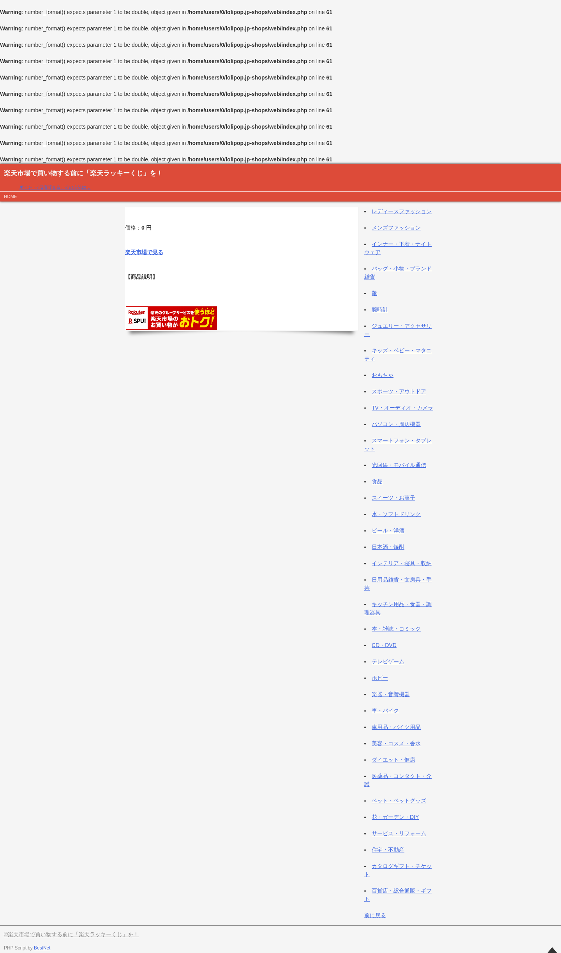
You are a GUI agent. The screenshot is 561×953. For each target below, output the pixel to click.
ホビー (380, 678)
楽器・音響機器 (391, 694)
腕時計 (380, 309)
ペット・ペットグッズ (399, 800)
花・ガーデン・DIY (395, 817)
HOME (10, 196)
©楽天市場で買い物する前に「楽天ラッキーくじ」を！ (71, 934)
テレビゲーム (388, 661)
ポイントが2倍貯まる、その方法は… (54, 187)
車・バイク (385, 710)
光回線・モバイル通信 (399, 465)
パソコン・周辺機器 (396, 424)
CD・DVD (384, 645)
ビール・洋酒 (388, 530)
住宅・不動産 (388, 850)
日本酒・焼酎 (388, 547)
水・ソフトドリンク (396, 514)
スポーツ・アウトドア (399, 391)
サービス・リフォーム (399, 833)
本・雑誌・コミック (396, 629)
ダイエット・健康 (393, 760)
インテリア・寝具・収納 (402, 563)
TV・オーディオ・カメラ (402, 408)
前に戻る (375, 915)
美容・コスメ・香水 (396, 743)
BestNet (42, 948)
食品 (377, 481)
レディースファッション (402, 211)
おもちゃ (382, 375)
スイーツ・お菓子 (393, 498)
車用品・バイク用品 (396, 727)
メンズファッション (396, 228)
